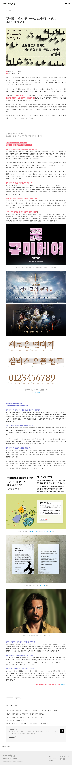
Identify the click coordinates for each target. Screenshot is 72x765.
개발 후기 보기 (36, 392)
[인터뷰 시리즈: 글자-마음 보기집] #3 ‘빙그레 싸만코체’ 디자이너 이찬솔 (25, 714)
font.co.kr (51, 760)
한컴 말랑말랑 (47, 531)
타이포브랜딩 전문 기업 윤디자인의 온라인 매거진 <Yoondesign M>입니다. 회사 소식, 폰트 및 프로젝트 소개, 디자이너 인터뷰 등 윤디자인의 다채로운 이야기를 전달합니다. (32, 732)
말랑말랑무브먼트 (33, 531)
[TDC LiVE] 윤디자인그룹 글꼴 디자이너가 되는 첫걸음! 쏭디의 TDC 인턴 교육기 (27, 723)
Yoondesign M (12, 729)
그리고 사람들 (8, 10)
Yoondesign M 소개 (7, 758)
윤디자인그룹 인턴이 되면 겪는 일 (15, 720)
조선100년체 (41, 585)
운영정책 (15, 758)
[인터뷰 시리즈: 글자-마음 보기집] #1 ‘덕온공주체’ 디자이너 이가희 (24, 717)
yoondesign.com (52, 758)
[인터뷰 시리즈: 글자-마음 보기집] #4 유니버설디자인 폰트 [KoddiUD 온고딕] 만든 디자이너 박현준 (32, 711)
